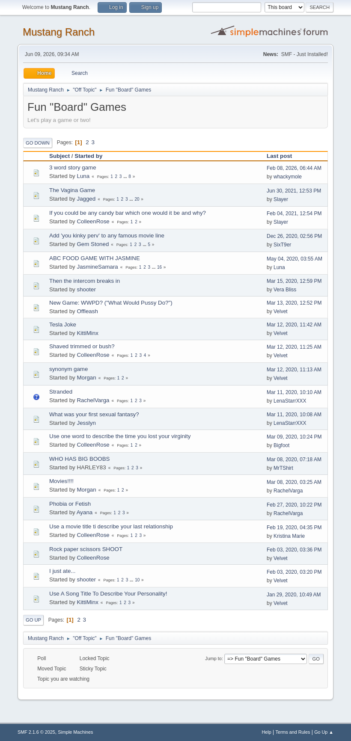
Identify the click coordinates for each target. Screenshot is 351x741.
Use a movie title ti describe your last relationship (111, 526)
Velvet (281, 311)
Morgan (86, 377)
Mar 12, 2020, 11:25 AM (294, 347)
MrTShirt (283, 468)
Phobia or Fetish (70, 504)
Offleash (87, 311)
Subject (59, 156)
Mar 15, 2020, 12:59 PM (294, 281)
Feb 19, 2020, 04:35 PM (294, 528)
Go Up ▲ (323, 732)
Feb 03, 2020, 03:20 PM (294, 572)
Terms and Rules (293, 732)
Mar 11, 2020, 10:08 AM (294, 415)
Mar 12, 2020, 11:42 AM (294, 325)
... (125, 176)
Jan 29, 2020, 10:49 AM (294, 595)
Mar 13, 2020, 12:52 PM (294, 303)
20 (136, 199)
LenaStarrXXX (290, 401)
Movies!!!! (61, 481)
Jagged (86, 199)
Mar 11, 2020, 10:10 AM (294, 392)
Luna (83, 176)
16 (159, 267)
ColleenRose (93, 221)
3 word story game (72, 167)
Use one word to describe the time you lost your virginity (119, 436)
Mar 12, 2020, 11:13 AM (294, 370)
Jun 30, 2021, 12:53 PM (294, 191)
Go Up (33, 619)
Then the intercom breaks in (84, 281)
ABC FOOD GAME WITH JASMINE (94, 258)
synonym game (68, 369)
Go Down (38, 142)
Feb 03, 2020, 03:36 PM (294, 550)
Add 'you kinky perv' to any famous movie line (106, 235)
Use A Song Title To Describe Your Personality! (108, 593)
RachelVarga (93, 400)
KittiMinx (87, 333)
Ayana (85, 512)
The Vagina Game (72, 190)
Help (266, 732)
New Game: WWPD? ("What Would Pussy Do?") (111, 302)
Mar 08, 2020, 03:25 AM (294, 482)
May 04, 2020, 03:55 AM (294, 259)
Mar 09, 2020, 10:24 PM (294, 437)
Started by (88, 156)
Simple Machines (75, 732)
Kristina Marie (289, 536)
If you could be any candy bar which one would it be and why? (127, 213)
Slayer (281, 199)
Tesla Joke (62, 324)
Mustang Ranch (59, 32)
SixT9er (282, 245)
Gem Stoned (93, 244)
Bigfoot (281, 445)
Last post (283, 156)
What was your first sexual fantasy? (94, 414)
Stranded (60, 391)
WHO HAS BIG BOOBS (79, 459)
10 (137, 580)
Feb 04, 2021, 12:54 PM (294, 213)
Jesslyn (86, 423)
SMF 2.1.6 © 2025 (36, 732)
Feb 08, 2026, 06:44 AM (294, 168)
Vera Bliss (285, 290)
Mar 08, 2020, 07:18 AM (294, 459)
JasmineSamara (97, 267)
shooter (86, 289)
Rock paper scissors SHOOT (85, 549)
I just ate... (62, 571)
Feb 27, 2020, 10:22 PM (294, 505)
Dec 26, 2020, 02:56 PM (294, 236)
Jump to (213, 658)
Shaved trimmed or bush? (82, 346)
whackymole (288, 177)
